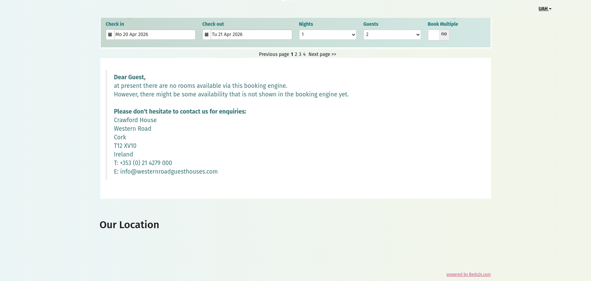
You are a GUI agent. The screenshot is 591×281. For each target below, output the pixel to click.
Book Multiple (443, 24)
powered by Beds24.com (468, 274)
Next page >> (322, 54)
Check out (213, 24)
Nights (306, 24)
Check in (115, 24)
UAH (545, 9)
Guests (371, 24)
